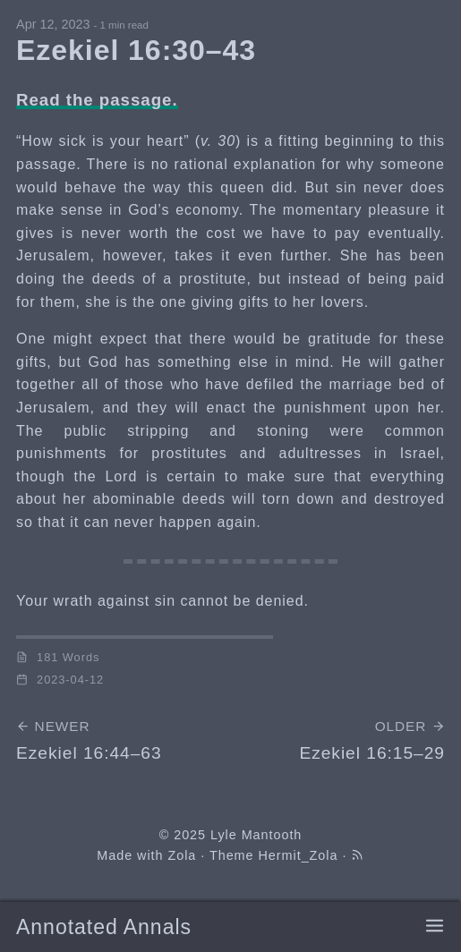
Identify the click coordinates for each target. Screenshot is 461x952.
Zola (181, 855)
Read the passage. (97, 99)
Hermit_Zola (298, 855)
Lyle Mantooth (256, 835)
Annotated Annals (104, 927)
